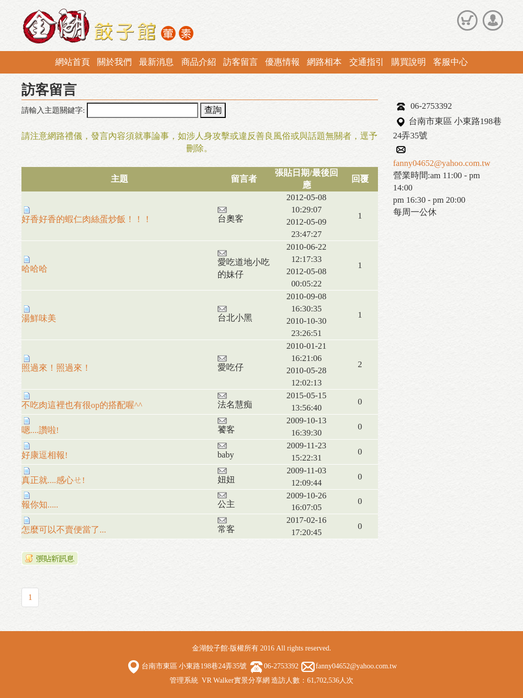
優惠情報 (282, 62)
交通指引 (366, 62)
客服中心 (450, 62)
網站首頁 (72, 62)
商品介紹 (198, 62)
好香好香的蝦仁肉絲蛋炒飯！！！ (86, 215)
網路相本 (324, 62)
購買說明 (408, 62)
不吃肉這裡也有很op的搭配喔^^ (81, 401)
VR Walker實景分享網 (236, 680)
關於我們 (114, 62)
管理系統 (184, 680)
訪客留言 (240, 62)
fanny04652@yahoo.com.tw (442, 163)
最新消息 (156, 62)
